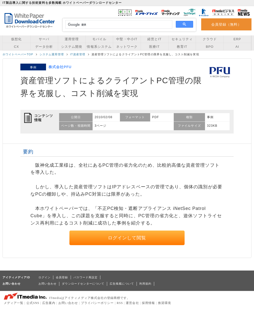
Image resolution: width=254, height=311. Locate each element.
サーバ (44, 39)
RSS (120, 303)
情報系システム (99, 47)
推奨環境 (164, 303)
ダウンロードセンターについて (83, 283)
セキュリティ (182, 39)
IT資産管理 (77, 54)
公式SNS (32, 303)
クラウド (210, 39)
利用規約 (145, 283)
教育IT (182, 47)
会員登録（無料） (226, 24)
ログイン (44, 277)
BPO (210, 47)
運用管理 (72, 39)
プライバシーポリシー (97, 303)
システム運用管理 (51, 54)
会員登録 (62, 277)
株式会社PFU (60, 67)
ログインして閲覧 (127, 237)
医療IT (154, 47)
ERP (237, 39)
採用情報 (148, 303)
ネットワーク (126, 47)
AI (237, 47)
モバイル (99, 39)
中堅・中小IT (126, 39)
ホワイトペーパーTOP (18, 54)
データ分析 (44, 47)
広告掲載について (122, 283)
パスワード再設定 (85, 277)
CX (16, 47)
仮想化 (16, 39)
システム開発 (71, 47)
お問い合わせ (47, 283)
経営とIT (154, 39)
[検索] (118, 24)
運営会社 (132, 303)
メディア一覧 (13, 303)
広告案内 (48, 303)
